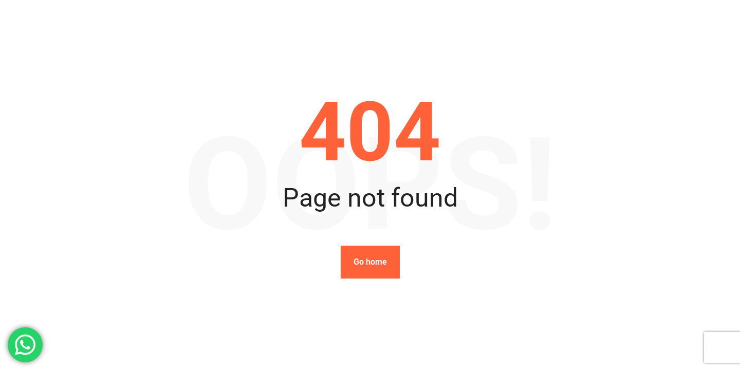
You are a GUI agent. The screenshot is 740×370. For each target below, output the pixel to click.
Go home (370, 262)
